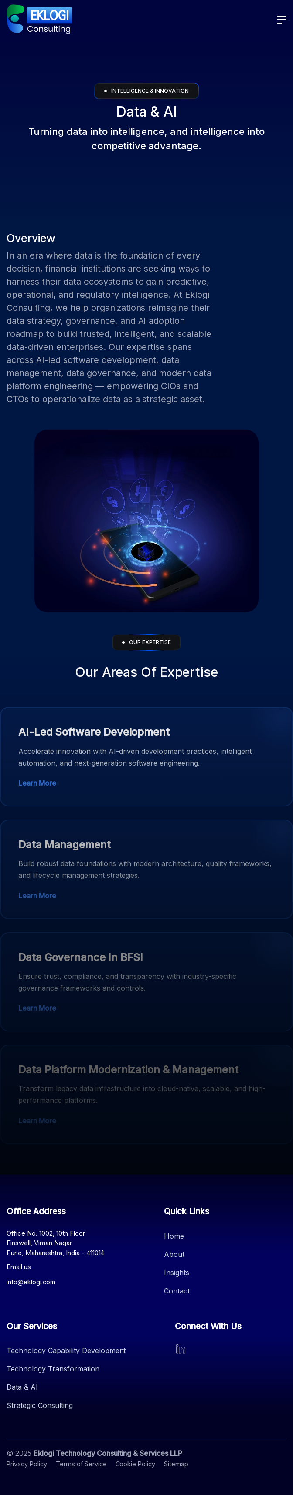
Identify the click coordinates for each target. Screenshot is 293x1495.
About (174, 1254)
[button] (278, 20)
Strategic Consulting (40, 1405)
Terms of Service (81, 1464)
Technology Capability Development (66, 1350)
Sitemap (176, 1464)
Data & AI (22, 1387)
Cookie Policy (136, 1464)
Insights (176, 1272)
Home (174, 1236)
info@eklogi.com (31, 1282)
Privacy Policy (27, 1464)
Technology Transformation (53, 1368)
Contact (177, 1291)
